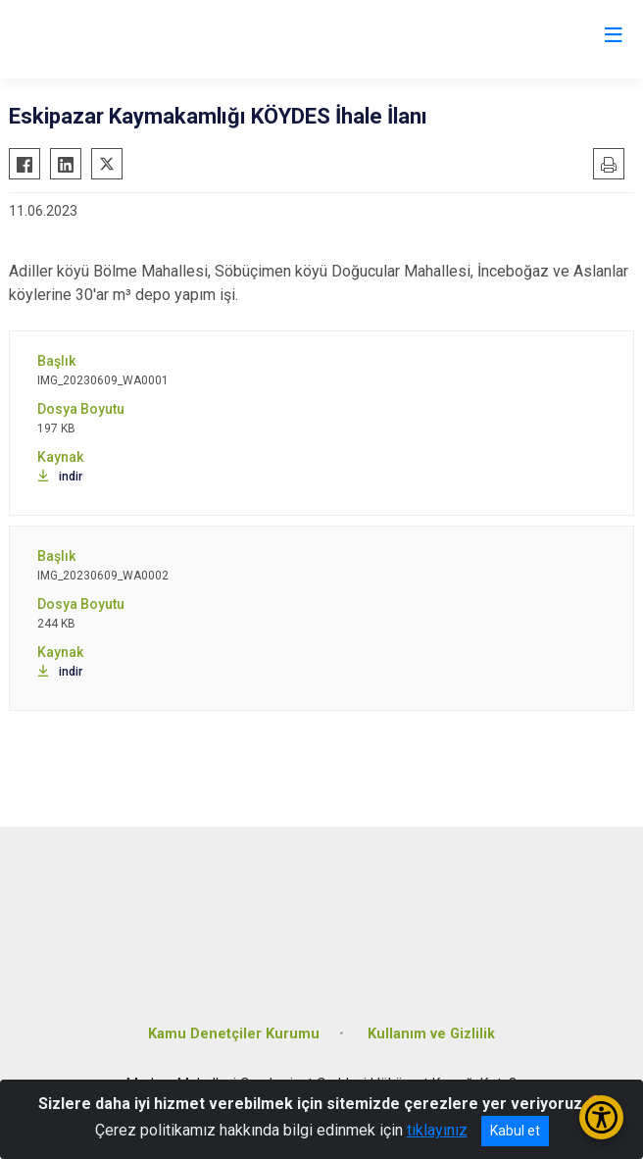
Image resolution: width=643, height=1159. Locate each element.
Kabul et (515, 1130)
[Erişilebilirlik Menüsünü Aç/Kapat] (601, 1117)
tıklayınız (437, 1130)
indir (59, 476)
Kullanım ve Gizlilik (431, 1034)
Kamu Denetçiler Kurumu (234, 1034)
